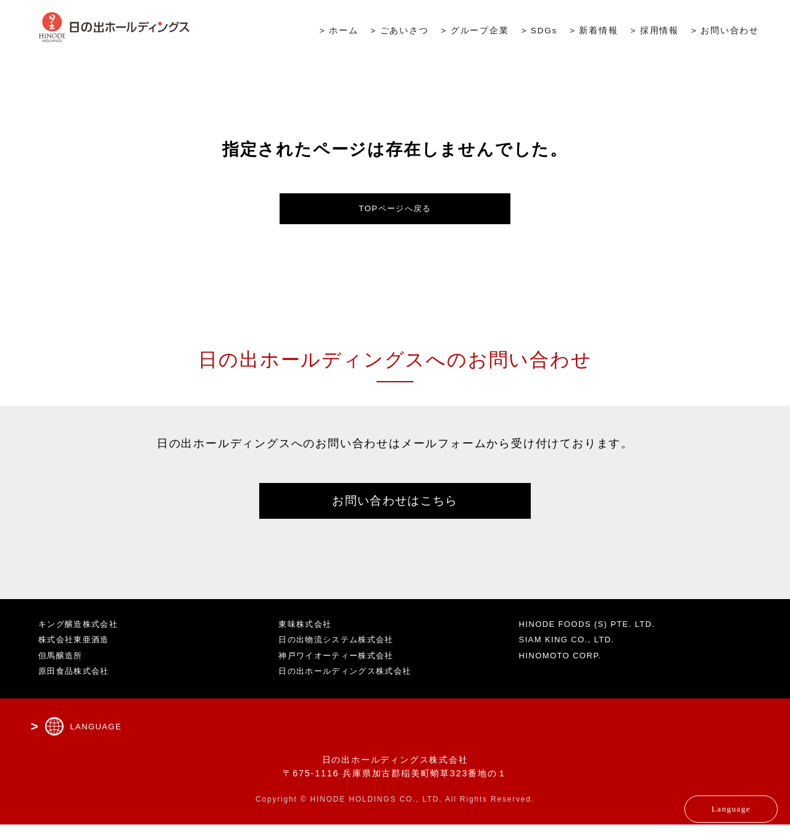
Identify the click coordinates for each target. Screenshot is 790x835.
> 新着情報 (594, 31)
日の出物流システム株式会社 (341, 650)
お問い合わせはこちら (395, 507)
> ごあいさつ (399, 31)
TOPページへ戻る (395, 210)
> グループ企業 (475, 31)
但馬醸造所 (62, 665)
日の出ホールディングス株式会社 (351, 681)
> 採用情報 (655, 31)
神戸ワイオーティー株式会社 (341, 665)
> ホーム (339, 31)
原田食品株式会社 (77, 681)
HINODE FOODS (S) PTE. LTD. (596, 634)
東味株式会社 (307, 634)
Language (701, 801)
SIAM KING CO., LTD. (573, 650)
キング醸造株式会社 (82, 634)
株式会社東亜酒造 (77, 650)
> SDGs (539, 31)
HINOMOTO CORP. (566, 665)
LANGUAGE (99, 736)
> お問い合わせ (725, 31)
